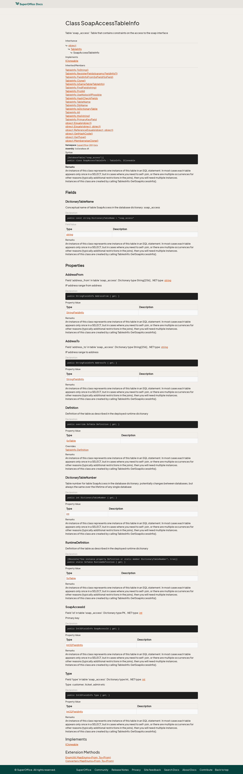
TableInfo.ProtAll (75, 91)
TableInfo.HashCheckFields (81, 98)
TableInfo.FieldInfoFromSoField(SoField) (89, 77)
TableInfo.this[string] (77, 115)
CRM (91, 145)
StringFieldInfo (75, 312)
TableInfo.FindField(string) (80, 87)
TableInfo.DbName (76, 105)
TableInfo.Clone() (75, 80)
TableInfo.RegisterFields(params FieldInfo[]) (91, 73)
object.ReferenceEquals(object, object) (89, 130)
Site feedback (152, 769)
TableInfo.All (72, 112)
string (69, 234)
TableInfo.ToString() (76, 70)
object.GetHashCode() (79, 133)
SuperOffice (82, 145)
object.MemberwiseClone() (81, 140)
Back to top (222, 769)
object (72, 45)
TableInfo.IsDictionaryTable (81, 108)
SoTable (71, 440)
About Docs (189, 769)
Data (95, 145)
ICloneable (71, 60)
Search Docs (171, 769)
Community (101, 769)
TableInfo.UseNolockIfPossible (83, 94)
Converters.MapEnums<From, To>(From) (89, 761)
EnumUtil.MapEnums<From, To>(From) (88, 757)
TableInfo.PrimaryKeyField (81, 119)
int (67, 513)
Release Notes (120, 769)
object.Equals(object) (78, 123)
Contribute (206, 769)
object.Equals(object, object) (83, 126)
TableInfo (76, 49)
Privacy (136, 769)
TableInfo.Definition (76, 449)
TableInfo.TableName (78, 101)
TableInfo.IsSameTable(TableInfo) (84, 84)
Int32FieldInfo (74, 645)
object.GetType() (75, 137)
